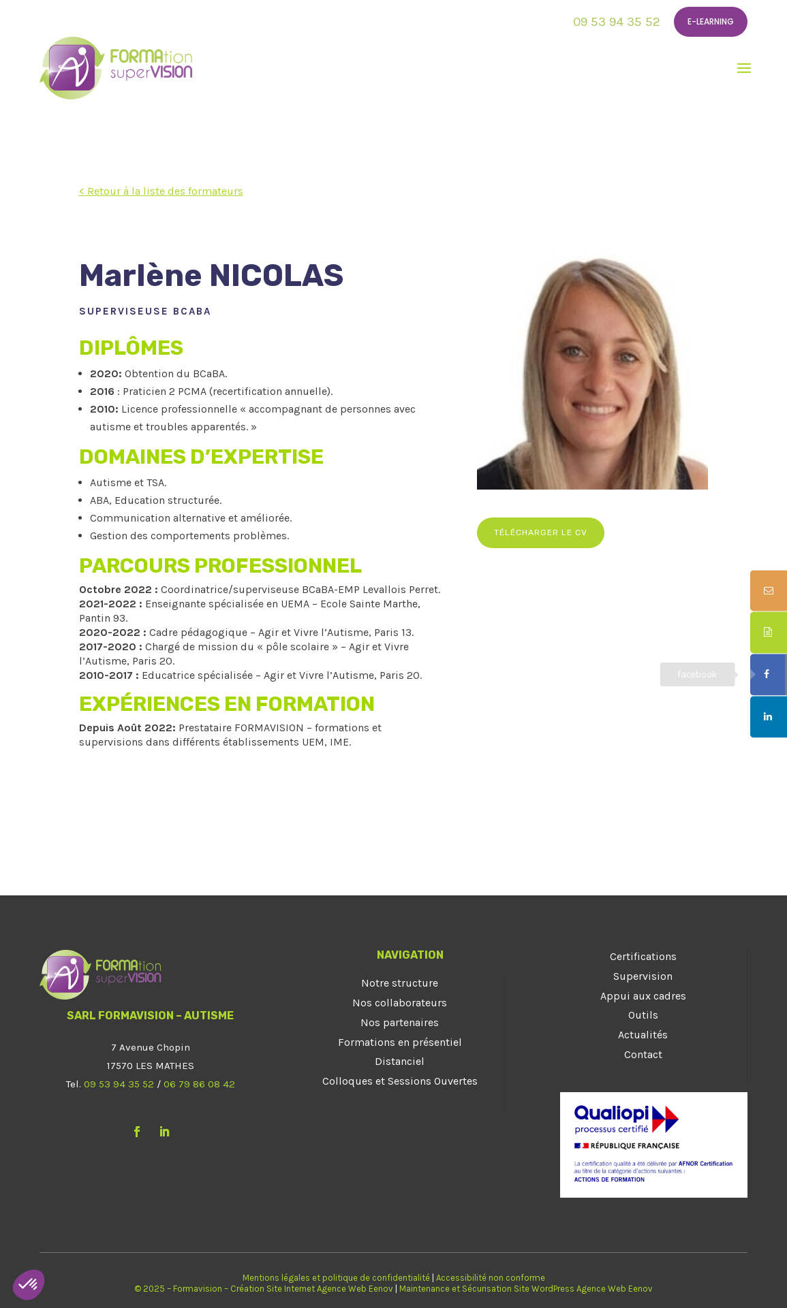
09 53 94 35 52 (616, 21)
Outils (643, 1014)
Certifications (643, 956)
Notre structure (399, 982)
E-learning (711, 21)
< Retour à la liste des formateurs (161, 191)
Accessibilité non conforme (490, 1278)
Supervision (643, 976)
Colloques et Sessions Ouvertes (400, 1080)
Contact (643, 1054)
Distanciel (400, 1061)
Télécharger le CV (540, 532)
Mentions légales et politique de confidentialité (336, 1278)
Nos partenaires (399, 1022)
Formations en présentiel (400, 1042)
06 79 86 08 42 (199, 1084)
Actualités (643, 1034)
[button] (28, 1285)
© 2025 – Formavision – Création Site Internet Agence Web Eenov (263, 1288)
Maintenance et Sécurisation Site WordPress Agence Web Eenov (526, 1288)
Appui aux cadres (643, 995)
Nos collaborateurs (399, 1002)
